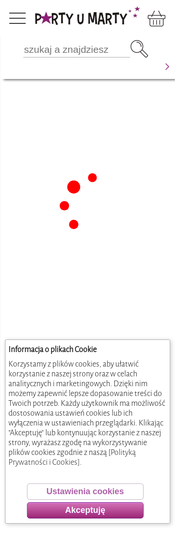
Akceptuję (85, 510)
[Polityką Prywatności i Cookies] (72, 457)
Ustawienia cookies (85, 491)
